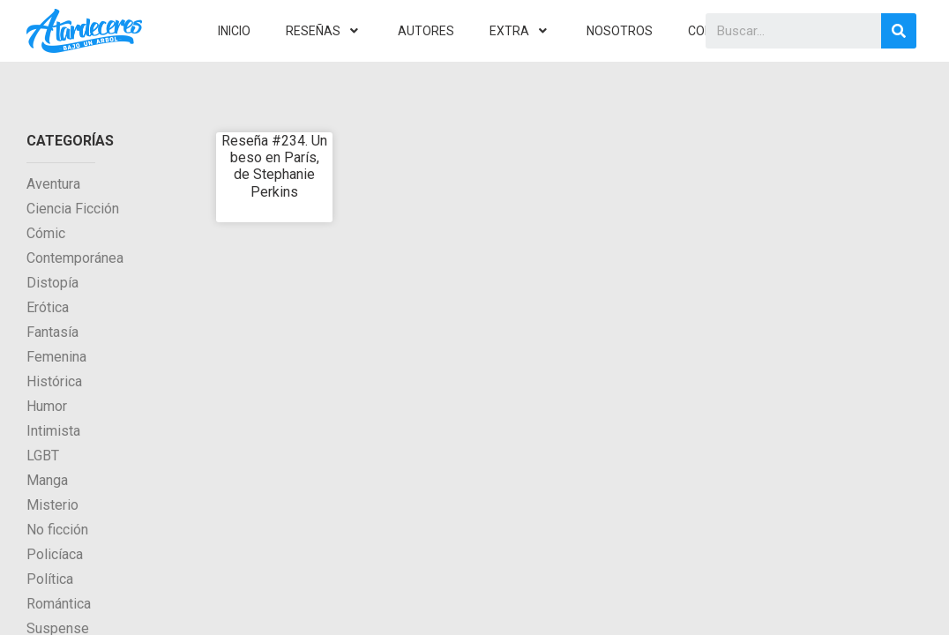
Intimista (53, 430)
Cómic (45, 233)
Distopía (52, 282)
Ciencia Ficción (72, 208)
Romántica (58, 603)
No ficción (57, 529)
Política (49, 579)
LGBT (42, 455)
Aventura (53, 184)
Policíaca (54, 554)
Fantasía (52, 332)
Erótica (47, 307)
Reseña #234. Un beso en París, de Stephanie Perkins (274, 166)
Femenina (56, 356)
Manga (47, 480)
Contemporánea (74, 258)
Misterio (52, 505)
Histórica (54, 381)
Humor (46, 406)
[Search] (898, 31)
